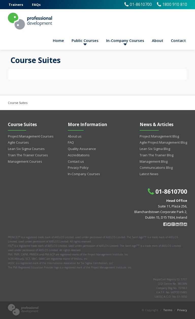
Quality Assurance (82, 148)
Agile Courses (18, 142)
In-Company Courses (125, 40)
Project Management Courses (31, 136)
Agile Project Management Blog (163, 142)
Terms (167, 310)
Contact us (76, 161)
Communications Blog (156, 167)
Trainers (16, 4)
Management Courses (25, 161)
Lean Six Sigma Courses (26, 148)
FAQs (36, 4)
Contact (178, 40)
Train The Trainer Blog (156, 155)
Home (58, 40)
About (157, 40)
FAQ (71, 142)
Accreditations (79, 155)
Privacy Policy (78, 167)
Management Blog (154, 161)
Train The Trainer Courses (28, 155)
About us (75, 136)
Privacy (182, 310)
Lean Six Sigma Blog (155, 148)
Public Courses (85, 40)
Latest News (149, 174)
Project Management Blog (159, 136)
